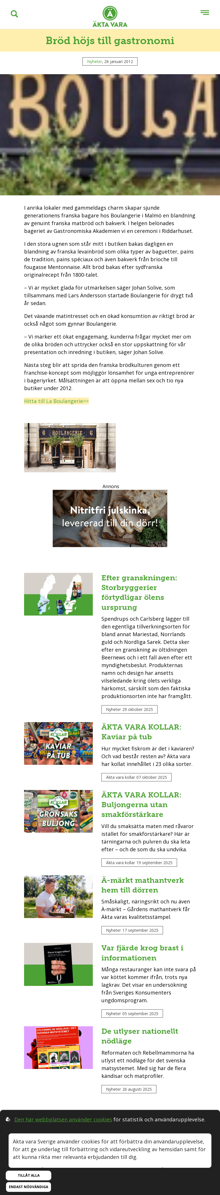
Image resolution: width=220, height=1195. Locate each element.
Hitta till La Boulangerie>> (56, 401)
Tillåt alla (29, 1175)
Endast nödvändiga (28, 1186)
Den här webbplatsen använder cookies (63, 1119)
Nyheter (94, 61)
